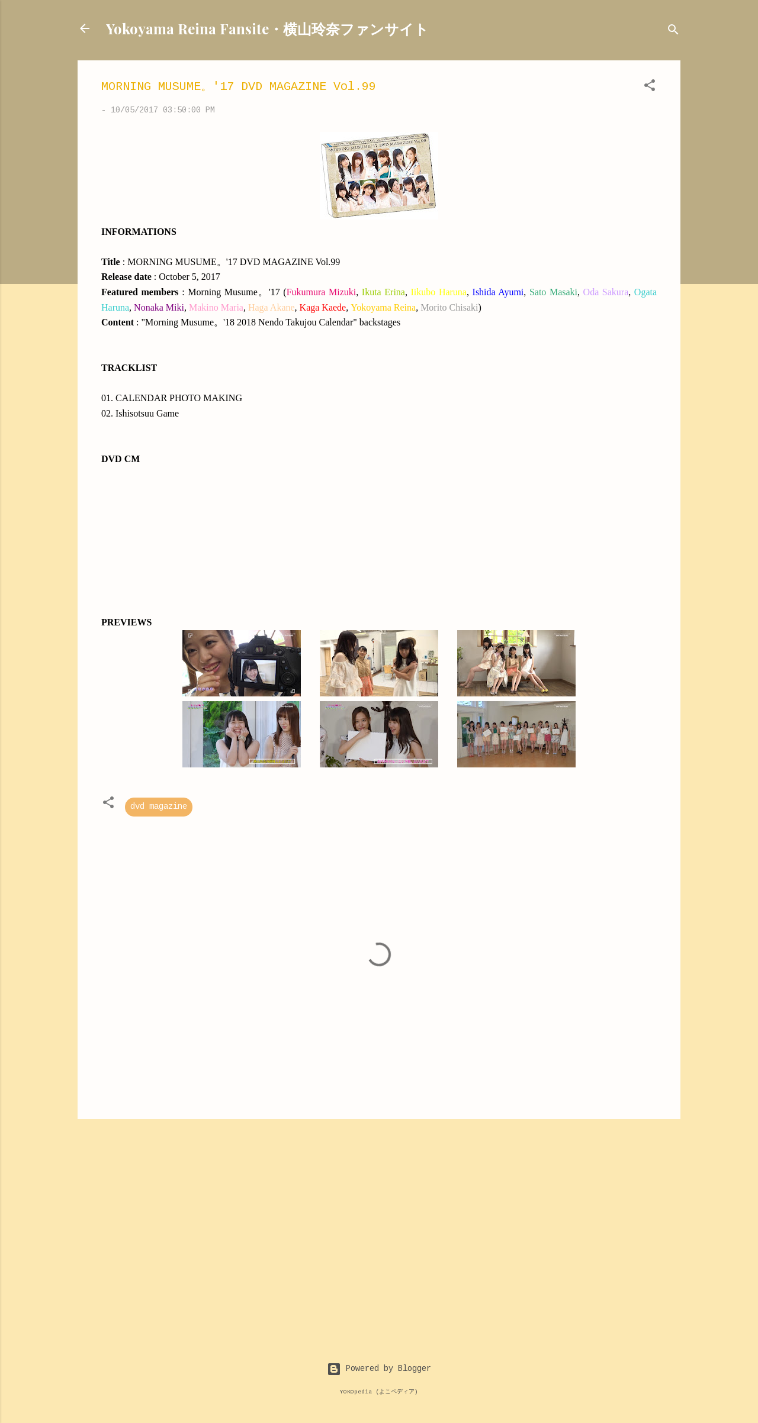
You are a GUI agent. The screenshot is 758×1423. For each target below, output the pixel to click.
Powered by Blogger (379, 1369)
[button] (650, 88)
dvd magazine (158, 807)
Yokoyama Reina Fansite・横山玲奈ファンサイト (267, 28)
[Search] (673, 32)
